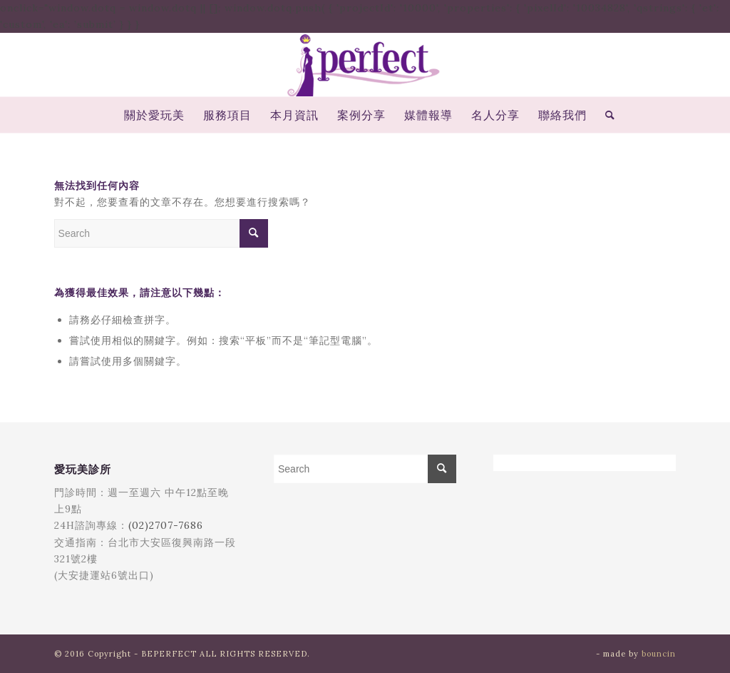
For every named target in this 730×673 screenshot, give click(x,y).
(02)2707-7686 (165, 525)
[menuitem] (154, 115)
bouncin (659, 654)
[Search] (605, 115)
